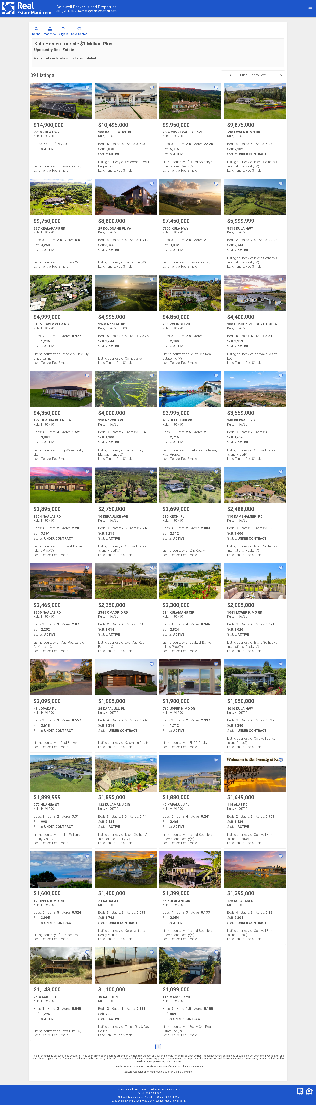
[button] (50, 32)
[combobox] (260, 75)
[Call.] (66, 11)
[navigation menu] (310, 8)
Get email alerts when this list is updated (65, 58)
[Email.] (97, 11)
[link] (36, 32)
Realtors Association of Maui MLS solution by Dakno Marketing (158, 1071)
